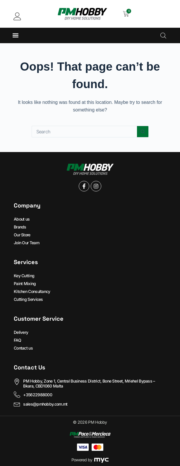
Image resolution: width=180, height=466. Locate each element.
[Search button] (143, 131)
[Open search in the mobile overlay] (163, 35)
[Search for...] (84, 131)
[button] (15, 35)
